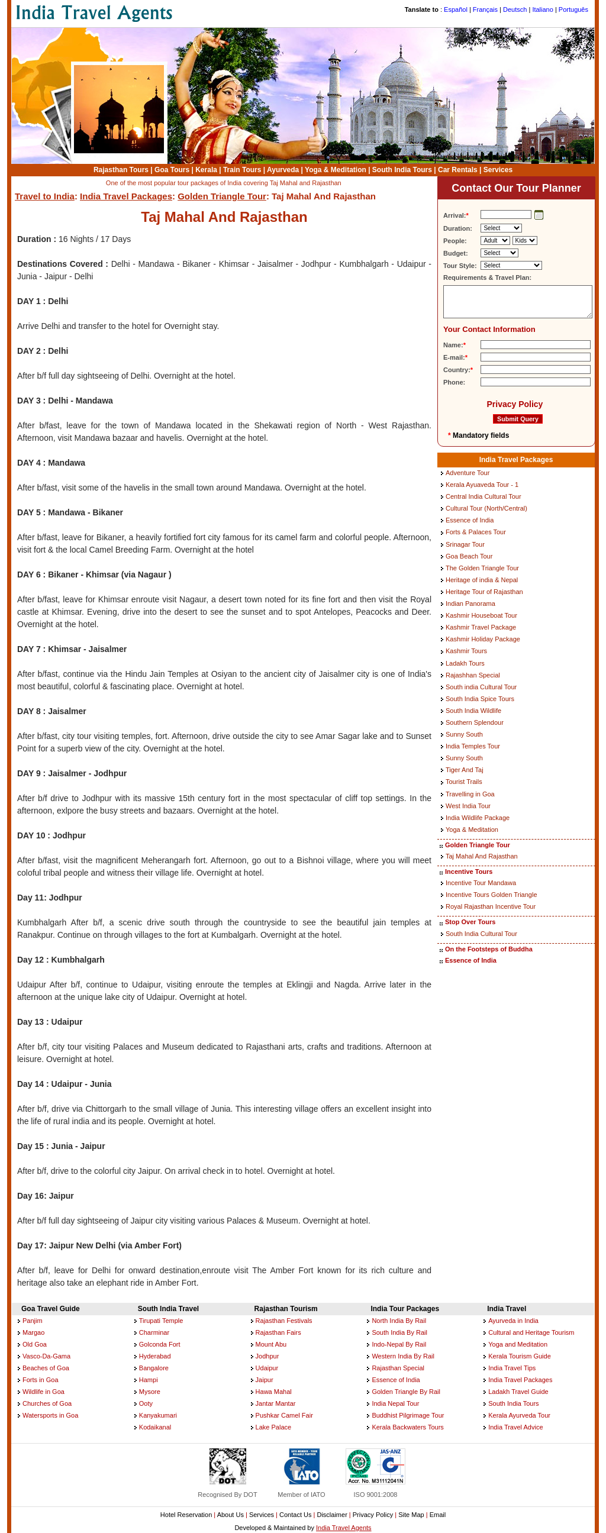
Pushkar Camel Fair (284, 1415)
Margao (33, 1332)
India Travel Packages (126, 196)
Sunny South (464, 734)
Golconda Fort (159, 1344)
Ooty (146, 1403)
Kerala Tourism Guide (519, 1356)
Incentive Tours (468, 871)
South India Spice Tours (480, 698)
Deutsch (515, 9)
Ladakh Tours (465, 663)
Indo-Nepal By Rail (399, 1344)
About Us (230, 1514)
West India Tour (468, 805)
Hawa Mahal (274, 1391)
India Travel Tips (512, 1367)
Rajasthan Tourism (286, 1309)
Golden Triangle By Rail (406, 1391)
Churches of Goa (47, 1403)
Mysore (149, 1391)
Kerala (206, 170)
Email (438, 1514)
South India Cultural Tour (481, 933)
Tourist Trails (464, 781)
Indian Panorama (470, 603)
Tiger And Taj (464, 769)
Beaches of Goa (45, 1367)
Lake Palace (274, 1427)
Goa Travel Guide (50, 1309)
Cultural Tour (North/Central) (486, 508)
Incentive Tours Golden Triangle (491, 894)
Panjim (32, 1320)
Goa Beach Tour (469, 556)
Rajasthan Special (398, 1367)
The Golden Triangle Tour (482, 568)
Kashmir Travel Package (481, 627)
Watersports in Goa (50, 1415)
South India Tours (402, 170)
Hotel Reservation (186, 1514)
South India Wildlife (473, 710)
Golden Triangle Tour (222, 196)
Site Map (411, 1514)
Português (573, 9)
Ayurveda (283, 170)
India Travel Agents (344, 1527)
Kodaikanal (155, 1427)
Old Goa (34, 1344)
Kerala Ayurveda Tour (519, 1415)
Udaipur (267, 1367)
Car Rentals (458, 170)
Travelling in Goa (470, 794)
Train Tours (242, 170)
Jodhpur (267, 1356)
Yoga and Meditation (517, 1344)
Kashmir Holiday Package (483, 639)
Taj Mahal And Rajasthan (482, 856)
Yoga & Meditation (335, 170)
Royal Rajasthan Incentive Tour (491, 906)
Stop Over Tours (470, 921)
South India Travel (168, 1309)
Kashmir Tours (466, 650)
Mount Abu (271, 1344)
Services (497, 170)
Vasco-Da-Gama (46, 1356)
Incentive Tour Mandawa (481, 882)
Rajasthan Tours (121, 170)
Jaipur (264, 1379)
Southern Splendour (475, 722)
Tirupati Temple (161, 1320)
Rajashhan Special (473, 675)
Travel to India (45, 196)
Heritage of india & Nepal (482, 579)
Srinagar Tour (465, 544)
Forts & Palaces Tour (476, 531)
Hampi (148, 1379)
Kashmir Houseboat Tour (481, 615)
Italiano (542, 9)
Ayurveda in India (513, 1320)
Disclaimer (332, 1514)
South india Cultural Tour (481, 686)
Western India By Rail (403, 1356)
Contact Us (295, 1514)
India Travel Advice (515, 1427)
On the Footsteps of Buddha (489, 949)
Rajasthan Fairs (278, 1332)
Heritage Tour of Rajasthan (484, 591)
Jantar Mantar (276, 1403)
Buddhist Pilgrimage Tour (408, 1415)
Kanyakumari (158, 1415)
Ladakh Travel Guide (518, 1391)
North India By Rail (399, 1320)
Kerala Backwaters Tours (407, 1427)
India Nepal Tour (395, 1403)
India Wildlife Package (478, 817)
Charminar (154, 1332)
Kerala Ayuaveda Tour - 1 (482, 484)
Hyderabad (155, 1356)
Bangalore (154, 1367)
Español (456, 9)
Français (485, 9)
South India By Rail (399, 1332)
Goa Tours (171, 170)
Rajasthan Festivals (284, 1320)
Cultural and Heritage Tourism (531, 1332)
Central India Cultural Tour (483, 496)
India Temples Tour (473, 746)
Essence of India (470, 520)
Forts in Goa (40, 1379)
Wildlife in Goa (43, 1391)
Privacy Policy (514, 404)
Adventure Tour (467, 472)
